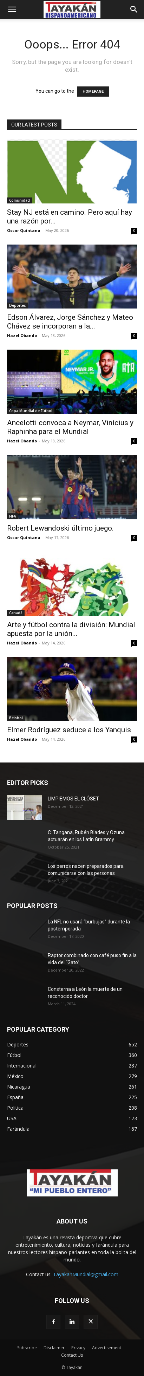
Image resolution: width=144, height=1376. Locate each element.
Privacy (78, 1348)
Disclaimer (54, 1348)
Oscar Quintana (23, 230)
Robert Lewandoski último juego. (60, 528)
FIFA (12, 516)
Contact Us (72, 1355)
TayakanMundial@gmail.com (85, 1274)
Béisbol (16, 717)
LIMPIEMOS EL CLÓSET (73, 798)
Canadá (15, 612)
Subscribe (27, 1348)
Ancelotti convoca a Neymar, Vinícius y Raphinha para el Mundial (70, 427)
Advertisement (106, 1348)
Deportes (17, 305)
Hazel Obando (22, 335)
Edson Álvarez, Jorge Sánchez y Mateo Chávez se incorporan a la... (70, 321)
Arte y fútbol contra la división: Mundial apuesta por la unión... (71, 629)
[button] (12, 9)
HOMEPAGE (93, 91)
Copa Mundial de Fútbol (30, 410)
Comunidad (19, 200)
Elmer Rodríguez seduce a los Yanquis (69, 730)
